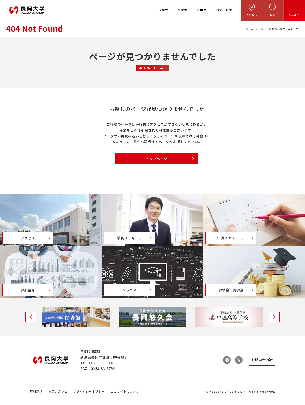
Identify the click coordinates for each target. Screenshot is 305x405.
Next (274, 323)
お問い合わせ (57, 398)
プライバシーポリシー (88, 398)
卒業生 (182, 10)
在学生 (202, 10)
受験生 (163, 10)
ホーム (249, 29)
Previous (30, 323)
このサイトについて (124, 398)
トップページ (157, 158)
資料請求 (36, 398)
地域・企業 (224, 10)
